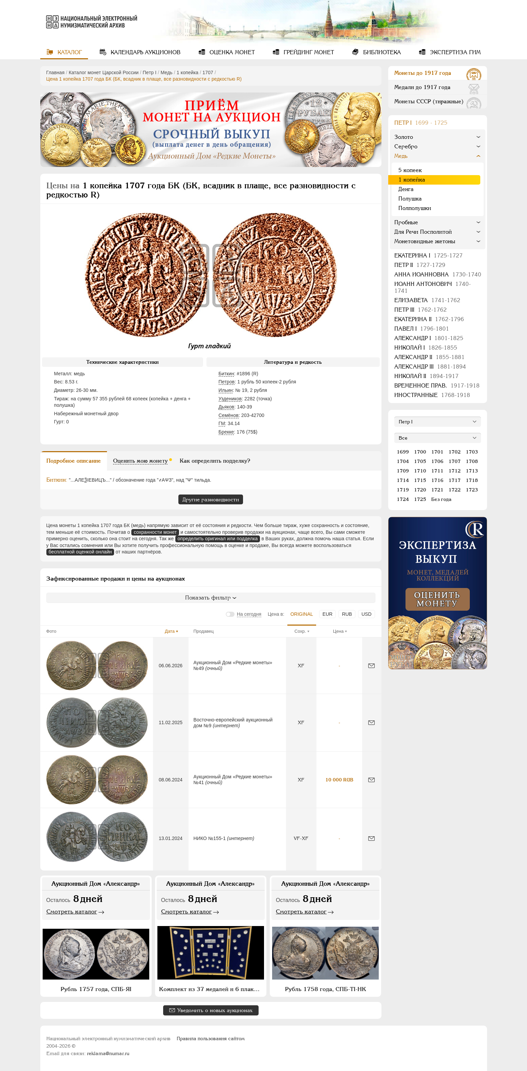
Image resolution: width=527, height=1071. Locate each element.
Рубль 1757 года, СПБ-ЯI (96, 989)
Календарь (144, 52)
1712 (454, 471)
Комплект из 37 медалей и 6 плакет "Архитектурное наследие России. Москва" (211, 989)
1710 (420, 471)
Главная (55, 72)
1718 (472, 480)
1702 (454, 452)
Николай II (426, 376)
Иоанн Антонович (432, 287)
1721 (437, 489)
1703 (472, 452)
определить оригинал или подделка (218, 538)
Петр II (419, 265)
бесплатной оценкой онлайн (80, 551)
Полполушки (414, 208)
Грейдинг (308, 52)
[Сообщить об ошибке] (371, 665)
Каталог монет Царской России (104, 72)
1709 (403, 471)
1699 (403, 452)
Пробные (406, 222)
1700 (420, 452)
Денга (406, 189)
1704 (403, 461)
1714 (403, 480)
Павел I (421, 329)
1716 (437, 480)
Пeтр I (150, 72)
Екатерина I (428, 255)
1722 (454, 489)
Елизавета (427, 300)
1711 (437, 471)
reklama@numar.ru (108, 1053)
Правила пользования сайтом (211, 1038)
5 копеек (410, 170)
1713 (472, 471)
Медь (166, 72)
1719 (403, 489)
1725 (420, 499)
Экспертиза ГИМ (454, 52)
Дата (170, 631)
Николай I (425, 347)
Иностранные (432, 395)
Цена (338, 631)
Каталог (69, 52)
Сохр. (300, 631)
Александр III (430, 366)
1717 (454, 480)
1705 (420, 461)
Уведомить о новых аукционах (214, 1010)
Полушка (410, 198)
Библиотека (381, 52)
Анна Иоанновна (437, 274)
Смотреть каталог (71, 911)
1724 (403, 499)
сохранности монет (155, 532)
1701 (437, 452)
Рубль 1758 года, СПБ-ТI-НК (325, 989)
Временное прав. (437, 385)
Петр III (420, 310)
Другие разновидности (210, 499)
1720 (420, 489)
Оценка (231, 52)
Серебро (405, 146)
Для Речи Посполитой (423, 232)
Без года (441, 499)
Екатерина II (429, 319)
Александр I (428, 338)
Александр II (429, 357)
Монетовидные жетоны (424, 241)
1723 (472, 489)
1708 (472, 461)
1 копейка (187, 72)
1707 (207, 72)
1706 (437, 461)
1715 (420, 480)
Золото (403, 137)
